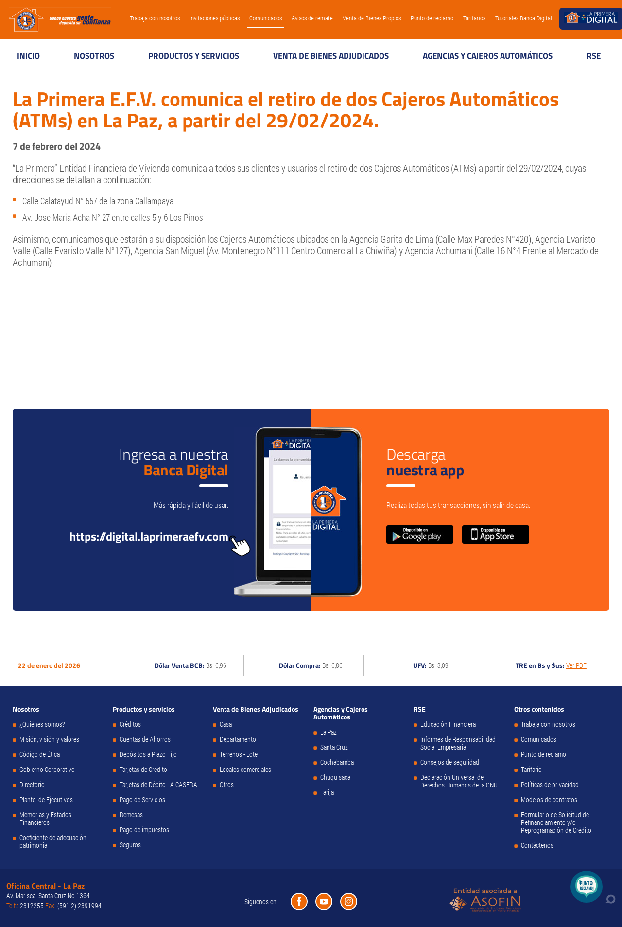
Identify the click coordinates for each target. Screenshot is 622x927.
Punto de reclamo (432, 18)
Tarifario (531, 769)
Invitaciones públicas (215, 18)
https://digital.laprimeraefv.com (148, 536)
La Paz (328, 732)
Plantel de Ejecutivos (46, 800)
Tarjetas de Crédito (143, 769)
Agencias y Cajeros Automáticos (488, 56)
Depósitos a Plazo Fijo (148, 754)
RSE (594, 56)
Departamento (238, 739)
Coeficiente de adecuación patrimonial (52, 841)
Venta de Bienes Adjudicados (331, 56)
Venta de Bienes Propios (372, 18)
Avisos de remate (312, 18)
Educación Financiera (448, 724)
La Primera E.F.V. (60, 19)
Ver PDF (576, 665)
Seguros (130, 845)
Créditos (130, 724)
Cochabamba (337, 762)
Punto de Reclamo (586, 887)
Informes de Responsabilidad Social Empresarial (458, 743)
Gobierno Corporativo (47, 769)
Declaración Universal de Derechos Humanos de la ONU (459, 781)
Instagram (348, 901)
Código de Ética (39, 754)
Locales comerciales (245, 769)
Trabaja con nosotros (155, 18)
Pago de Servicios (142, 800)
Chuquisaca (335, 777)
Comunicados (265, 18)
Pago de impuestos (144, 830)
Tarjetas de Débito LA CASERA (158, 784)
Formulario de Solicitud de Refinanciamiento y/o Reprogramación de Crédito (556, 822)
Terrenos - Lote (239, 754)
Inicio (28, 56)
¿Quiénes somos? (42, 724)
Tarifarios (474, 18)
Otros (227, 784)
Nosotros (94, 56)
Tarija (327, 792)
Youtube (323, 901)
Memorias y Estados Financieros (45, 818)
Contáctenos (537, 845)
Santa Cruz (334, 747)
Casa (226, 724)
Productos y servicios (193, 56)
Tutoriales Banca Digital (523, 18)
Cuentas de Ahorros (145, 739)
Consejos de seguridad (449, 762)
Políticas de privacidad (550, 784)
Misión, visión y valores (49, 739)
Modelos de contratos (549, 800)
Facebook (299, 901)
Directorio (32, 784)
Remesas (131, 815)
